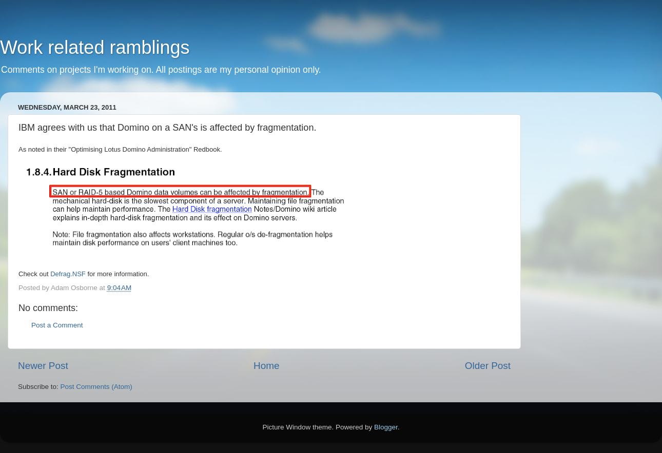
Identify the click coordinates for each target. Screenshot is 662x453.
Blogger (386, 427)
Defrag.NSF (68, 274)
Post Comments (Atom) (96, 386)
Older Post (488, 365)
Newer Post (43, 365)
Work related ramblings (94, 47)
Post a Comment (57, 325)
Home (266, 365)
